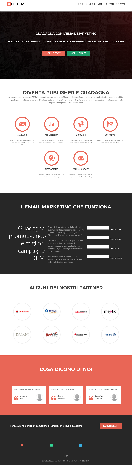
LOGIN (101, 4)
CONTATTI (120, 4)
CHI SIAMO (110, 4)
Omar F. (23, 396)
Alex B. (61, 396)
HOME (81, 4)
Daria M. (99, 396)
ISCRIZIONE (91, 4)
